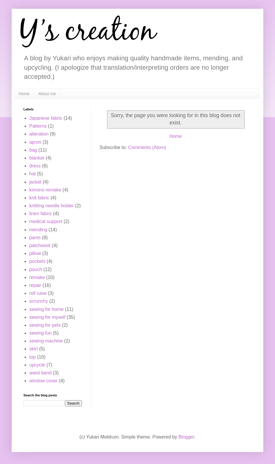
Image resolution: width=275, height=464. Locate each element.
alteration (39, 133)
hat (32, 173)
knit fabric (39, 197)
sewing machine (46, 340)
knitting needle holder (51, 205)
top (32, 357)
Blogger (186, 436)
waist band (40, 372)
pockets (37, 261)
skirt (33, 348)
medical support (45, 221)
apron (35, 142)
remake (37, 277)
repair (35, 285)
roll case (38, 293)
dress (35, 165)
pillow (35, 253)
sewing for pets (45, 325)
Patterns (38, 126)
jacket (35, 181)
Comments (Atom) (147, 147)
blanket (36, 157)
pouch (35, 269)
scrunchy (38, 301)
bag (33, 150)
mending (38, 229)
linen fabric (40, 213)
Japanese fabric (45, 118)
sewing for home (46, 309)
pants (35, 237)
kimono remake (45, 189)
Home (24, 93)
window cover (43, 380)
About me (47, 93)
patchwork (40, 245)
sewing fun (40, 333)
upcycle (37, 364)
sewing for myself (47, 317)
